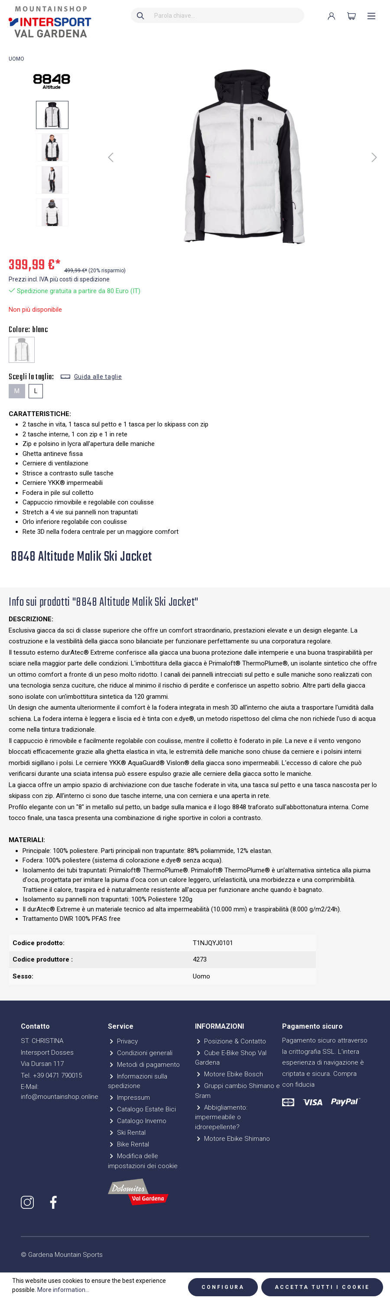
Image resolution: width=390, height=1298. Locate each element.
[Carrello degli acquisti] (351, 16)
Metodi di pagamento (144, 1065)
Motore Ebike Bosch (229, 1074)
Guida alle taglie (98, 377)
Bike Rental (128, 1144)
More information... (63, 1289)
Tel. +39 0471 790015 (51, 1075)
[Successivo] (374, 157)
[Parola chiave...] (227, 15)
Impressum (129, 1097)
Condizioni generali (140, 1053)
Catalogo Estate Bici (142, 1109)
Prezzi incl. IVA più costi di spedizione (59, 279)
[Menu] (371, 16)
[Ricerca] (141, 15)
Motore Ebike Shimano (232, 1139)
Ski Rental (127, 1133)
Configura (223, 1287)
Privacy (123, 1041)
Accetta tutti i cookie (322, 1287)
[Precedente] (110, 157)
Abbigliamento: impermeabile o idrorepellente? (221, 1117)
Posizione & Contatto (230, 1041)
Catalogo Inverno (137, 1121)
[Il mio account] (331, 16)
